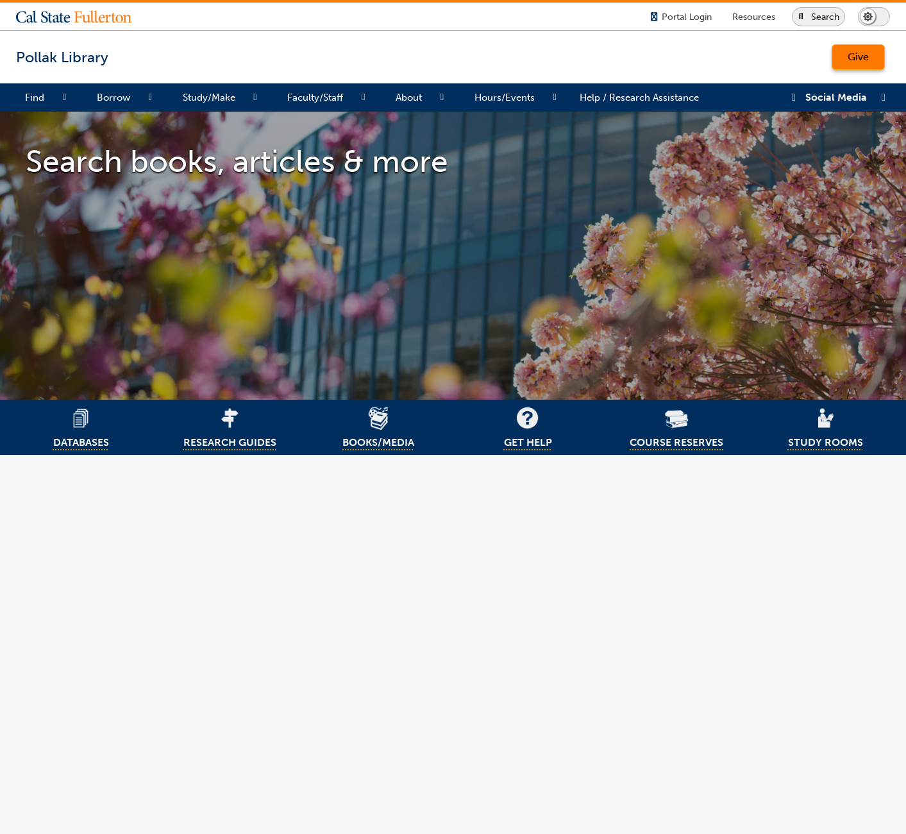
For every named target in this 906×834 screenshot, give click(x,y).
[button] (83, 16)
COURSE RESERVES (676, 425)
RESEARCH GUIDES (229, 425)
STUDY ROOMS (824, 425)
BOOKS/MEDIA (378, 425)
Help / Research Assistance (639, 97)
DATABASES (81, 425)
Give (858, 57)
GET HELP (527, 425)
